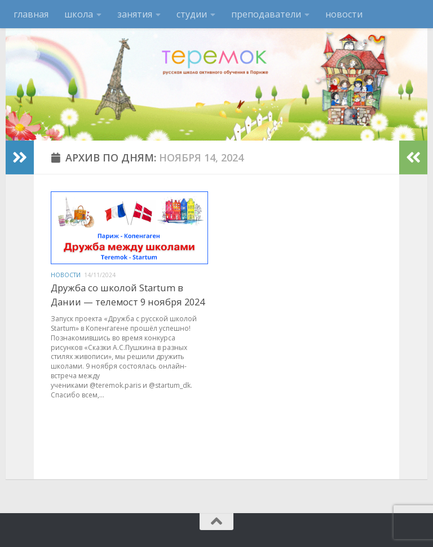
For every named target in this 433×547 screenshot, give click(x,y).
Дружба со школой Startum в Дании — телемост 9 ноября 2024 (128, 294)
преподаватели (266, 14)
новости (344, 14)
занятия (134, 14)
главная (31, 14)
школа (78, 14)
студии (191, 14)
